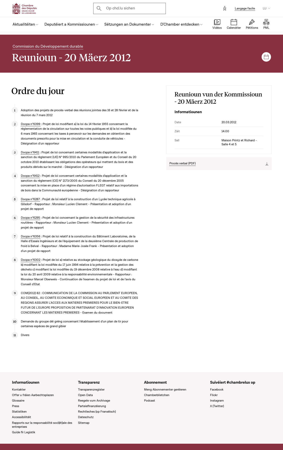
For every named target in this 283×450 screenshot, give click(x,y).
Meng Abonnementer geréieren (165, 390)
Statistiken (19, 412)
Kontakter (19, 390)
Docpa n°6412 (30, 176)
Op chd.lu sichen (120, 8)
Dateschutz (86, 417)
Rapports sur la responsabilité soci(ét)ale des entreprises (42, 425)
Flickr (214, 395)
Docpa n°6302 (30, 260)
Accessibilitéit (21, 417)
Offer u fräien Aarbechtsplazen (33, 395)
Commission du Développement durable (48, 46)
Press (15, 406)
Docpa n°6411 (30, 152)
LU (264, 8)
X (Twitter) (217, 406)
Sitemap (83, 423)
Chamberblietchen (156, 395)
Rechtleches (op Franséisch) (97, 412)
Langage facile (245, 8)
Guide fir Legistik (23, 432)
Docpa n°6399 (30, 124)
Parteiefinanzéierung (92, 406)
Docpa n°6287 (30, 199)
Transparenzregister (91, 390)
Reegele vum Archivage (94, 401)
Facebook (216, 390)
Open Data (85, 395)
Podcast (149, 401)
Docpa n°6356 (30, 236)
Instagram (217, 401)
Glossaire (18, 401)
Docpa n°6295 (30, 218)
